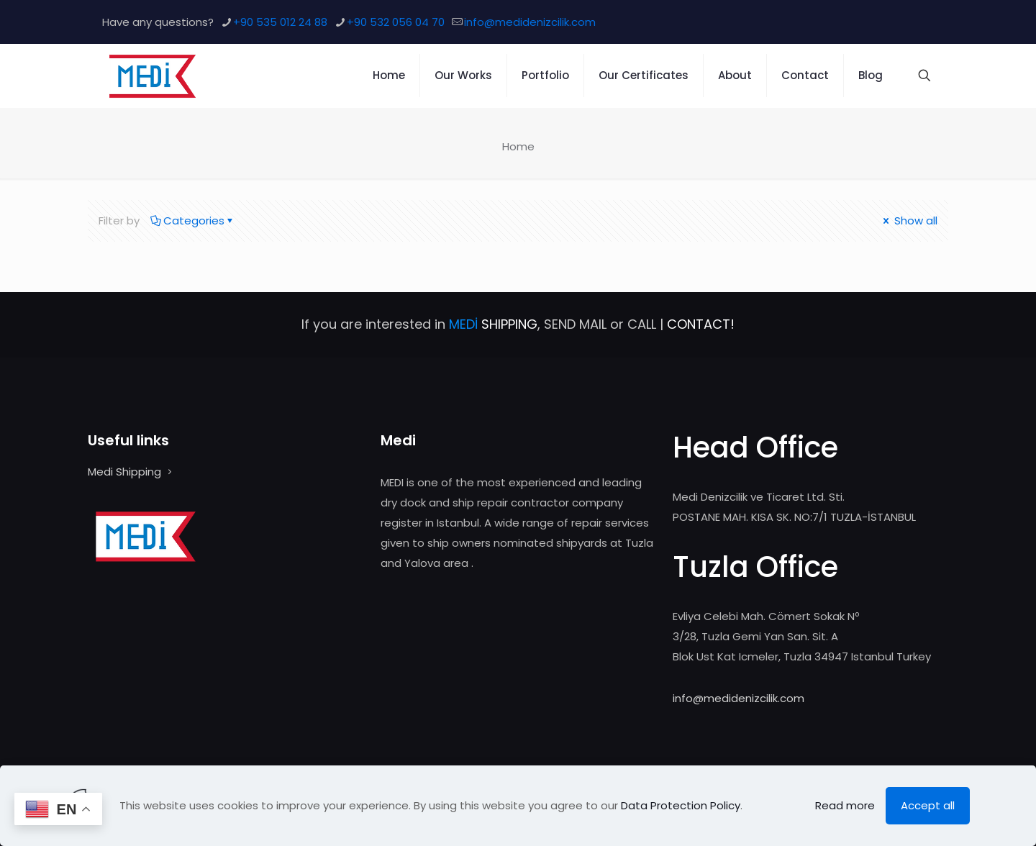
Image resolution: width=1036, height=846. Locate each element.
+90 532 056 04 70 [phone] (396, 21)
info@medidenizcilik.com (738, 698)
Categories (192, 220)
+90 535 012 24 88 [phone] (280, 21)
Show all (909, 220)
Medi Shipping (124, 471)
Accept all (928, 805)
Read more (845, 805)
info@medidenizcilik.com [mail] (530, 21)
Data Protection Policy (680, 805)
